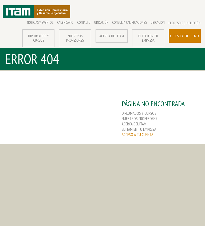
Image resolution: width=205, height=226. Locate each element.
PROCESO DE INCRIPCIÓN (184, 23)
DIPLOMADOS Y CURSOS (38, 38)
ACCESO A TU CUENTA (185, 36)
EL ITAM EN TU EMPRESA (148, 38)
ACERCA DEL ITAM (111, 36)
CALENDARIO (65, 23)
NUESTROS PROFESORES (75, 38)
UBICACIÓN (101, 23)
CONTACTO (83, 23)
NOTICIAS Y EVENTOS (40, 23)
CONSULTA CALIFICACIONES (129, 23)
